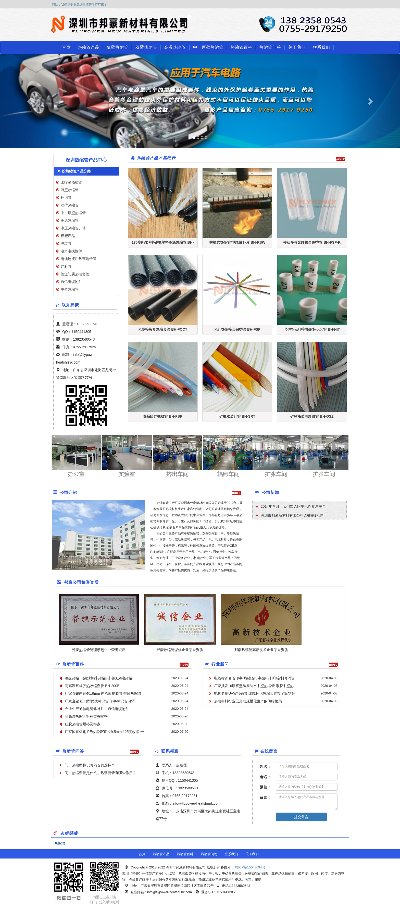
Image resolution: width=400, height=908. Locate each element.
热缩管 (60, 843)
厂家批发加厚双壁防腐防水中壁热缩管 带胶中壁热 (254, 686)
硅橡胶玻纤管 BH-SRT (237, 416)
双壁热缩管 (146, 47)
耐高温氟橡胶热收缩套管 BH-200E (92, 686)
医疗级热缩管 (71, 182)
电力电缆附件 (71, 251)
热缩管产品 (88, 47)
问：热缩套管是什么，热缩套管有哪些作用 (99, 773)
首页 (66, 47)
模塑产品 (68, 236)
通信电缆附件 (71, 282)
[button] (30, 101)
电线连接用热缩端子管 (78, 259)
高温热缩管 (175, 47)
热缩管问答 (270, 47)
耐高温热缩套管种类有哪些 (86, 716)
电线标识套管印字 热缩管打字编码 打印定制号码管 (254, 678)
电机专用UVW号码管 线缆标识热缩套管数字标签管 (254, 693)
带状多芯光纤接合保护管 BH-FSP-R (312, 242)
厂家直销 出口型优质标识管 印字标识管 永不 (100, 701)
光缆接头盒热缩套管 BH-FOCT (162, 329)
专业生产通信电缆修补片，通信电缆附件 (97, 709)
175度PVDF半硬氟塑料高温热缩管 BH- (163, 242)
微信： (265, 787)
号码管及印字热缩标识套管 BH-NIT (312, 329)
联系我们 (321, 47)
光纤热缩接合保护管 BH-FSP (237, 329)
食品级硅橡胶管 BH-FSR (162, 416)
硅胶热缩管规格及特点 (83, 724)
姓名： (265, 767)
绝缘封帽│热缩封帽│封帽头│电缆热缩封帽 (98, 678)
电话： (265, 777)
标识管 (66, 197)
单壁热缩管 (70, 289)
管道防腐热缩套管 (75, 274)
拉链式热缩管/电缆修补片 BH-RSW (237, 242)
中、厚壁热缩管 (208, 47)
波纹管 (66, 243)
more (340, 158)
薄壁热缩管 (117, 47)
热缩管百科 (241, 47)
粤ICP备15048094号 (249, 867)
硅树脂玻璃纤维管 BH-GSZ (312, 416)
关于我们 (297, 47)
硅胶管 (66, 266)
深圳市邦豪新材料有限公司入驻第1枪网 (292, 515)
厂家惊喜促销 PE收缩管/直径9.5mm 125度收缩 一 (104, 732)
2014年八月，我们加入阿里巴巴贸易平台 (293, 506)
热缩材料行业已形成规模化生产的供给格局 (248, 701)
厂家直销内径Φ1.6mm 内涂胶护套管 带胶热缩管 (103, 693)
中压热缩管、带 (73, 228)
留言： (265, 797)
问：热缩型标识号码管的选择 (88, 765)
